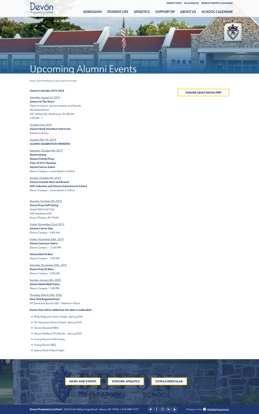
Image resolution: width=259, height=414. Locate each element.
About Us (188, 11)
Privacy (190, 409)
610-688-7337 (130, 409)
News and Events (82, 381)
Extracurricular (169, 381)
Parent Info (174, 3)
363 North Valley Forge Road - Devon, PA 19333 (91, 409)
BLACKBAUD (191, 3)
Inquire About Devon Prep (204, 92)
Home (32, 80)
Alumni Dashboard (45, 80)
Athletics (142, 11)
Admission (92, 11)
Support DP (165, 11)
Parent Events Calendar (217, 3)
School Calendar (217, 11)
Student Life (117, 11)
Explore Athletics (126, 381)
